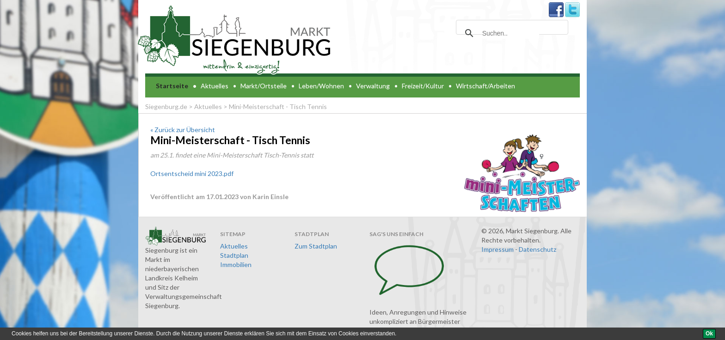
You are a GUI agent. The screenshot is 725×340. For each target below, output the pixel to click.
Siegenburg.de (166, 106)
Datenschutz (537, 249)
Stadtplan (234, 255)
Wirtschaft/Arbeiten (485, 86)
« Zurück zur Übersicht (182, 130)
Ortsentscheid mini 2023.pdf (191, 173)
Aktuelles (214, 86)
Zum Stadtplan (316, 246)
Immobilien (236, 264)
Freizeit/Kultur (423, 86)
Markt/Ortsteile (263, 86)
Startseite (172, 86)
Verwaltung (373, 86)
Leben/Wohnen (321, 86)
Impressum (497, 249)
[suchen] (510, 33)
